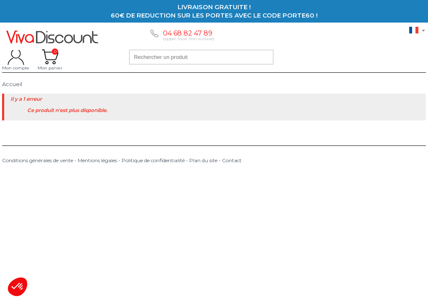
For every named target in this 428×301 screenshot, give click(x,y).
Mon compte (15, 56)
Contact (232, 160)
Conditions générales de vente (37, 160)
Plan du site (203, 160)
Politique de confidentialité (153, 160)
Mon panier (50, 56)
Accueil (12, 84)
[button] (18, 287)
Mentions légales (97, 160)
